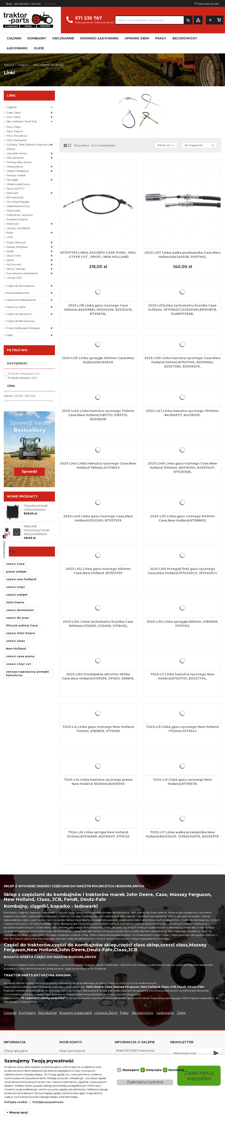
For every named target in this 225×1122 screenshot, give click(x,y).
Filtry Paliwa (15, 131)
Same (10, 260)
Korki (10, 232)
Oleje (9, 335)
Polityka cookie (15, 1102)
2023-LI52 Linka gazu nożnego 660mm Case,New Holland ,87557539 (98, 571)
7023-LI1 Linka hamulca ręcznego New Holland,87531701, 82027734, (182, 676)
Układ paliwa (15, 166)
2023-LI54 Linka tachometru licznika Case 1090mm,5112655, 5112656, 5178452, (98, 624)
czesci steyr (15, 587)
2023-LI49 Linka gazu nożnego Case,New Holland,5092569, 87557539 (98, 518)
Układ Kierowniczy (18, 206)
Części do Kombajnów (20, 285)
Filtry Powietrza (17, 135)
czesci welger (17, 594)
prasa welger (16, 571)
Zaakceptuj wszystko (199, 1075)
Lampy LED (14, 277)
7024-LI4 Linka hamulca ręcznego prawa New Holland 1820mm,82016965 (98, 782)
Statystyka (153, 1070)
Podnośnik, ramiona (20, 215)
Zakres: (8, 395)
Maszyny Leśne (15, 307)
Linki (10, 237)
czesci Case (15, 564)
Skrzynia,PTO (15, 188)
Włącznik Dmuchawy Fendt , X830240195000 (37, 530)
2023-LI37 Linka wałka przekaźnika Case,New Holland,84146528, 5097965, (182, 255)
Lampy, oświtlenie (18, 228)
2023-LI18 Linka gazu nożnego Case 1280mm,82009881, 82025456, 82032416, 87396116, (98, 309)
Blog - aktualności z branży (23, 3)
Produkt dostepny (22, 377)
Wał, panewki (15, 157)
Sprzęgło (12, 179)
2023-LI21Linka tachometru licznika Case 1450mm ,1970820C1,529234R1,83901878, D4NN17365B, (182, 309)
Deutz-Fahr (13, 255)
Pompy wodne (16, 175)
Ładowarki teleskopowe (21, 299)
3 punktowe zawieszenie (22, 273)
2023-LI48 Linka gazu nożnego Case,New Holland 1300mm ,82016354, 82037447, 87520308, (182, 467)
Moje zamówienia (72, 1050)
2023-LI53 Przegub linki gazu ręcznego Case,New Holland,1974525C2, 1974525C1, (182, 571)
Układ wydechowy (18, 184)
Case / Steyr (13, 112)
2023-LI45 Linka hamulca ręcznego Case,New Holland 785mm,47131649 (98, 465)
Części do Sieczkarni (19, 314)
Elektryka (13, 223)
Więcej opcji (18, 1112)
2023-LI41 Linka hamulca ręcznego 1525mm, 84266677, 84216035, (182, 413)
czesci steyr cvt (18, 664)
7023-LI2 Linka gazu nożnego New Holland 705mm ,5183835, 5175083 (98, 729)
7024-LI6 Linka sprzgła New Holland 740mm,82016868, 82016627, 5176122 (98, 834)
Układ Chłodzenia (18, 171)
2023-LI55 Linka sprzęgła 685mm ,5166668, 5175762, (182, 624)
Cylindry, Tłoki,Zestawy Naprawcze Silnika (29, 147)
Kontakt (50, 3)
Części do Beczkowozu (20, 321)
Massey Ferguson (17, 246)
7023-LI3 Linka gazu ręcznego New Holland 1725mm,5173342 (182, 729)
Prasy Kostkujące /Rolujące (23, 328)
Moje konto (70, 1042)
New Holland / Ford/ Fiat (21, 121)
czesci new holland (21, 579)
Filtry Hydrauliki (17, 140)
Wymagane (130, 1070)
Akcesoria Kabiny (17, 219)
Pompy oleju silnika (19, 162)
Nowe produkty (22, 496)
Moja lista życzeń (206, 3)
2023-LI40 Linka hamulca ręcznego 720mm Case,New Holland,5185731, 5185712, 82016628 (98, 415)
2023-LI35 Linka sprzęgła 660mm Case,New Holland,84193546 (98, 360)
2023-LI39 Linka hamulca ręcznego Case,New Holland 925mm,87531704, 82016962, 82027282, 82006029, (182, 362)
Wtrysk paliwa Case (22, 625)
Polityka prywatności (48, 1102)
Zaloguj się (198, 20)
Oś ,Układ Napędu (18, 201)
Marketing (176, 1070)
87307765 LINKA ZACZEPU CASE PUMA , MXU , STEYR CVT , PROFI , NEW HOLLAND (98, 255)
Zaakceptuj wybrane (145, 1082)
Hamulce (12, 193)
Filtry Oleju (14, 127)
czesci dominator (20, 610)
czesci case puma (20, 656)
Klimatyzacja (15, 197)
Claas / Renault (15, 242)
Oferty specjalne (16, 1050)
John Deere (13, 117)
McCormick (13, 264)
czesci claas (15, 641)
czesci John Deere (20, 633)
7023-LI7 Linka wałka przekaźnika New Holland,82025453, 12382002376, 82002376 (182, 834)
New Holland (16, 648)
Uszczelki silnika (17, 153)
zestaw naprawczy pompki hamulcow (27, 673)
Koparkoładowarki (17, 292)
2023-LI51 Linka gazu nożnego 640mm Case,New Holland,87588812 (182, 518)
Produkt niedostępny (23, 373)
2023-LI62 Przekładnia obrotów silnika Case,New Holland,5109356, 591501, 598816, (98, 676)
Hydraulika (13, 210)
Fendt (10, 251)
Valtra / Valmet (15, 268)
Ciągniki (11, 107)
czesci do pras (17, 617)
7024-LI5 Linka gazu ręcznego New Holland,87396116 (182, 782)
